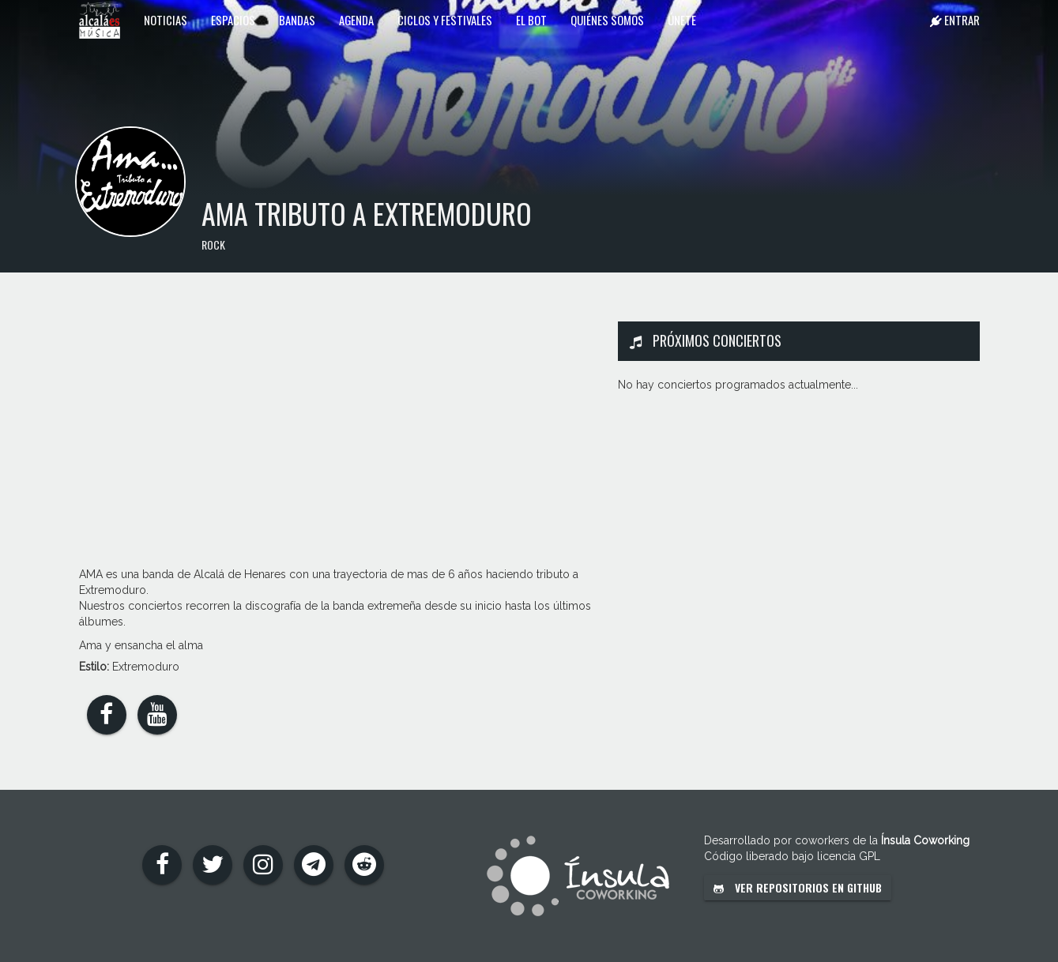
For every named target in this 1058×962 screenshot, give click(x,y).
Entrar (955, 19)
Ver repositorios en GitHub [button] (797, 887)
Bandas (297, 19)
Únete (682, 19)
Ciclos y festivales (444, 19)
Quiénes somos (607, 19)
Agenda (356, 19)
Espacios (233, 19)
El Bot (531, 19)
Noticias (165, 19)
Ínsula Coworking (925, 840)
